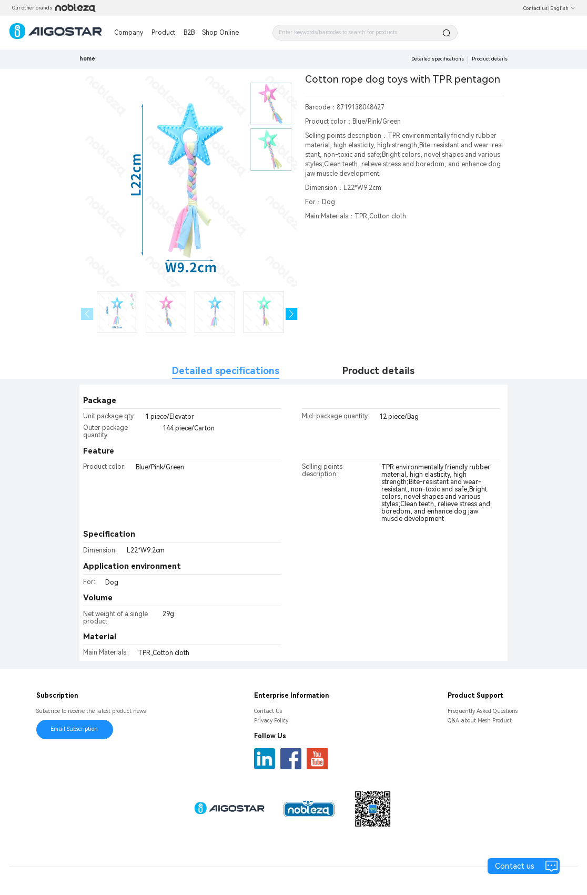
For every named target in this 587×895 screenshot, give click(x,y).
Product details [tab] (378, 370)
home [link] (87, 58)
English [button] (562, 8)
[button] (292, 314)
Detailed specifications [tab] (225, 370)
